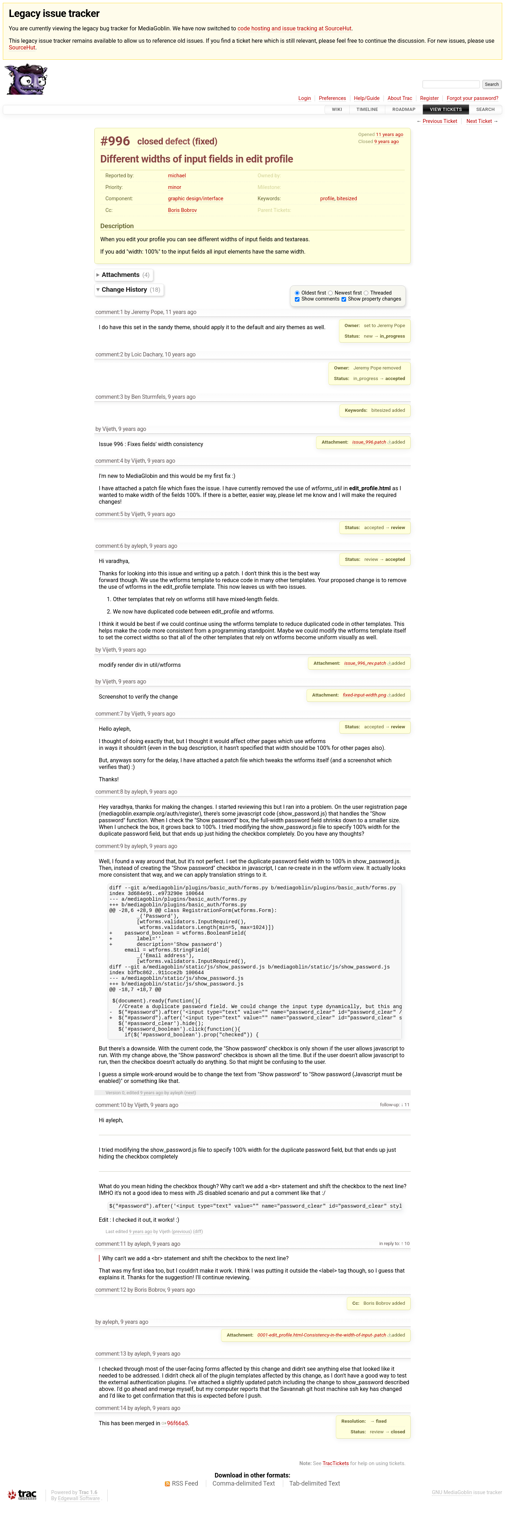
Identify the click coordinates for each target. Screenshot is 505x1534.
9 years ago (386, 141)
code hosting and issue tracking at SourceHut (294, 28)
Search (485, 109)
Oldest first (314, 293)
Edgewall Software (79, 1528)
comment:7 (109, 713)
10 (406, 1273)
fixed (204, 141)
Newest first (348, 293)
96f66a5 (175, 1453)
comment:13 (110, 1383)
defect (177, 141)
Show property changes (374, 299)
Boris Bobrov (182, 210)
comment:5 (109, 514)
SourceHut (22, 47)
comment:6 (109, 546)
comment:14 (110, 1437)
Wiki (337, 109)
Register (429, 98)
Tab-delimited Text (314, 1513)
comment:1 (109, 312)
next (190, 1121)
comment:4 (109, 460)
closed (150, 141)
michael (177, 176)
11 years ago (389, 134)
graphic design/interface (196, 199)
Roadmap (404, 109)
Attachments (125, 275)
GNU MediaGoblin (452, 1522)
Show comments (321, 299)
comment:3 (109, 396)
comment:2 (109, 354)
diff (198, 1261)
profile (327, 199)
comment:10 (110, 1133)
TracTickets (335, 1493)
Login (304, 98)
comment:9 (109, 846)
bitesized (347, 199)
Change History (131, 289)
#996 (115, 141)
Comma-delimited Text (244, 1513)
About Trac (400, 98)
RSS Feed (185, 1513)
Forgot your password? (472, 98)
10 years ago (180, 354)
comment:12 (110, 1319)
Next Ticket (479, 121)
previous (181, 1261)
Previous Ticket (440, 121)
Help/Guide (367, 98)
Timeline (367, 109)
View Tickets (446, 109)
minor (174, 187)
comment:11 (110, 1273)
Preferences (332, 98)
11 (406, 1133)
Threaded (381, 293)
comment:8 (109, 791)
